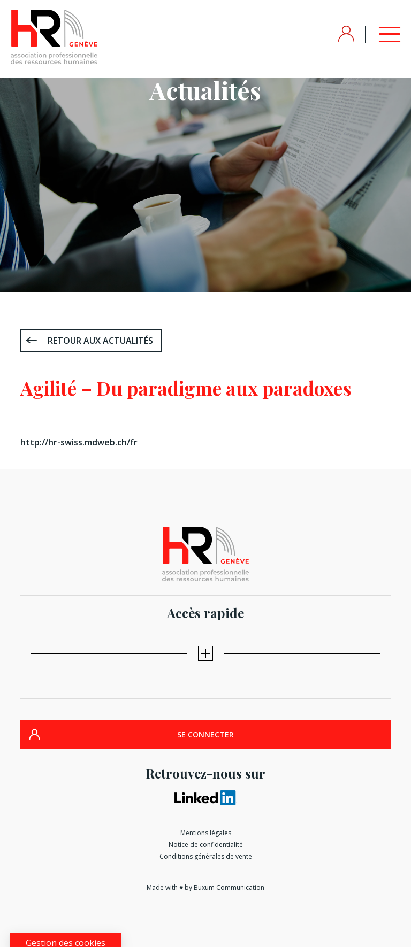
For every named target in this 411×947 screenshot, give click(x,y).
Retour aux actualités (100, 341)
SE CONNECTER (205, 734)
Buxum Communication (229, 887)
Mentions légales (205, 832)
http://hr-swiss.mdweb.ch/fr (79, 442)
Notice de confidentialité (206, 844)
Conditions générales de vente (205, 856)
